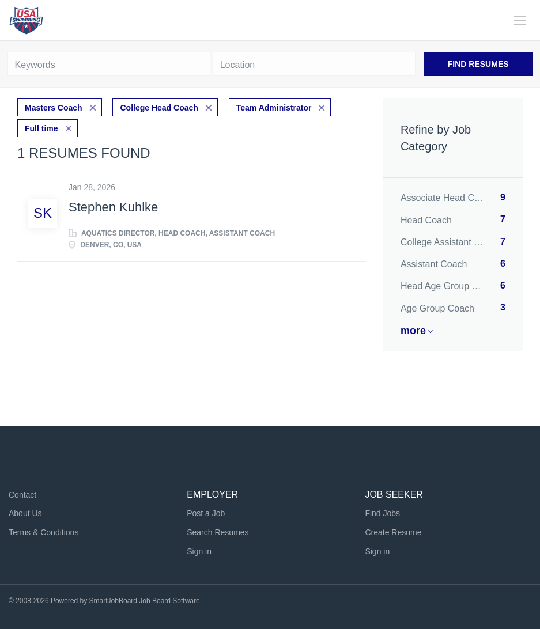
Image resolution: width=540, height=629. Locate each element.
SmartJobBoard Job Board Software (144, 601)
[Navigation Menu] (520, 20)
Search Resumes (217, 532)
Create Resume (393, 532)
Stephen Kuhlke (113, 207)
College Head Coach (159, 107)
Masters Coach (53, 107)
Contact (22, 494)
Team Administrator (274, 107)
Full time (41, 128)
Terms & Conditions (43, 532)
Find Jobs (382, 513)
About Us (25, 513)
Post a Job (206, 513)
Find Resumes (478, 64)
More (413, 330)
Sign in (199, 551)
